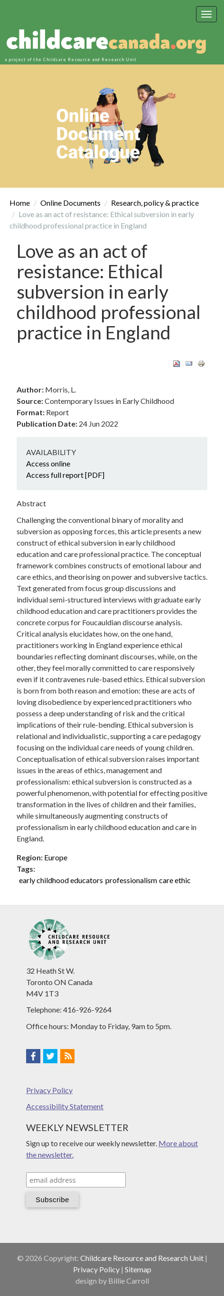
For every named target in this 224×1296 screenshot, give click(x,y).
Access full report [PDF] (65, 474)
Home (19, 202)
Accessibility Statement (64, 1106)
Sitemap (138, 1269)
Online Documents (70, 202)
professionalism (131, 880)
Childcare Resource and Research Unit (142, 1257)
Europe (55, 857)
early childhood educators (61, 880)
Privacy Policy (49, 1090)
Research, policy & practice (155, 202)
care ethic (175, 880)
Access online (48, 463)
